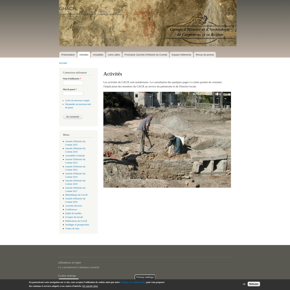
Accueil (63, 63)
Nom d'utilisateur (72, 78)
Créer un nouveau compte (77, 100)
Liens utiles (114, 54)
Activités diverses (73, 205)
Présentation (68, 54)
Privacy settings (145, 277)
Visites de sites (72, 228)
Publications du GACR (76, 221)
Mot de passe (70, 89)
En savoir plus (90, 286)
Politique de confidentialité (133, 282)
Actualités (98, 54)
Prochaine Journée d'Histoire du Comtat (145, 54)
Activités (83, 54)
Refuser (254, 284)
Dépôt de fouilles (73, 213)
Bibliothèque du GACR (76, 195)
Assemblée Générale (75, 155)
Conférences (71, 209)
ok (244, 284)
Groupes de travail (74, 217)
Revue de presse (205, 54)
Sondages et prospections (77, 224)
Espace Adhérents (181, 54)
